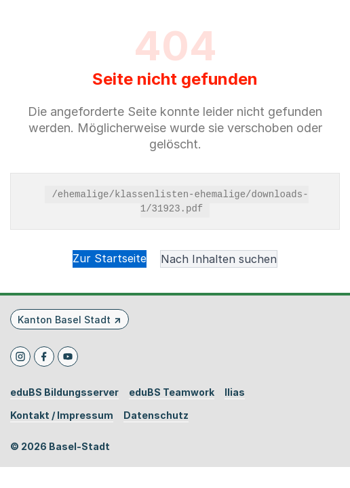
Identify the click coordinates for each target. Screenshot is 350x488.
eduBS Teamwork (171, 392)
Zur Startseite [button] (110, 258)
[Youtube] (68, 356)
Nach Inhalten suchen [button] (219, 259)
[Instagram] (20, 356)
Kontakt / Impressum (61, 415)
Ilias (235, 392)
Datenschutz (156, 415)
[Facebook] (44, 356)
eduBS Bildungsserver (64, 392)
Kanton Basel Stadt (64, 319)
